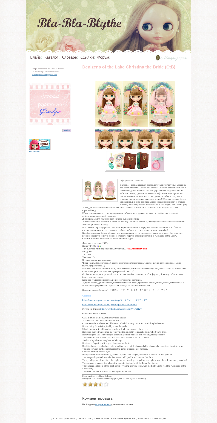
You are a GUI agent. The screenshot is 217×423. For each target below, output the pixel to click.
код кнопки (34, 151)
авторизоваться (103, 404)
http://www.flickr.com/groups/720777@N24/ (121, 308)
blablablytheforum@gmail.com (44, 74)
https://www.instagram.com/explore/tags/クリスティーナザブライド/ (114, 300)
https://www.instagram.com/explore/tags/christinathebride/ (109, 304)
